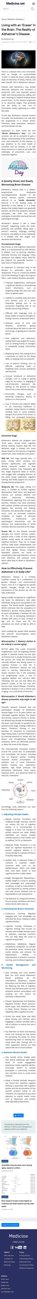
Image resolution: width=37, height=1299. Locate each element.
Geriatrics (19, 19)
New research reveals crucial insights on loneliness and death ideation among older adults (17, 1203)
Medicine (11, 19)
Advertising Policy (26, 1259)
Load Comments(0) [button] (10, 1225)
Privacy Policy (24, 1255)
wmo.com (5, 1279)
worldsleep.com (7, 1292)
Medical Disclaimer (26, 1268)
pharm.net (5, 1285)
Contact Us (8, 1259)
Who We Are (9, 1255)
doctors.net (5, 1288)
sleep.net (4, 1282)
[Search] (18, 9)
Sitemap (7, 1265)
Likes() (18, 1115)
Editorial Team (9, 1262)
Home (4, 19)
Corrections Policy (26, 1265)
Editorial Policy (25, 1262)
